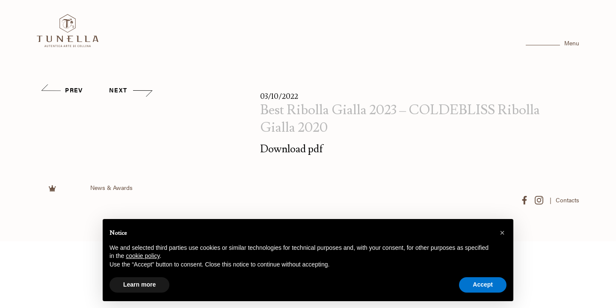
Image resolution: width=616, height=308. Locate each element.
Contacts (567, 200)
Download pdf (291, 149)
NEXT (131, 90)
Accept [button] (483, 284)
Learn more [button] (139, 284)
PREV (61, 90)
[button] (502, 233)
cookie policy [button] (143, 255)
